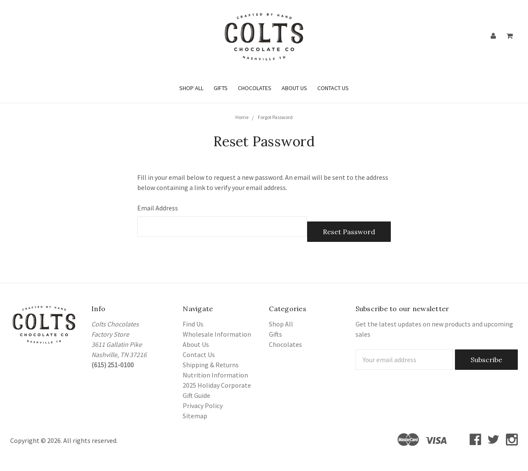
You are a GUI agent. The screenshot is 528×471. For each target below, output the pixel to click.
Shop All (191, 88)
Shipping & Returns (211, 364)
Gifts (221, 88)
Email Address (157, 208)
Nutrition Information (215, 375)
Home (241, 117)
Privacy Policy (203, 405)
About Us (294, 88)
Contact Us (333, 88)
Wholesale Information (217, 334)
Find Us (193, 324)
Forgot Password (275, 117)
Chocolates (254, 88)
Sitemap (195, 415)
